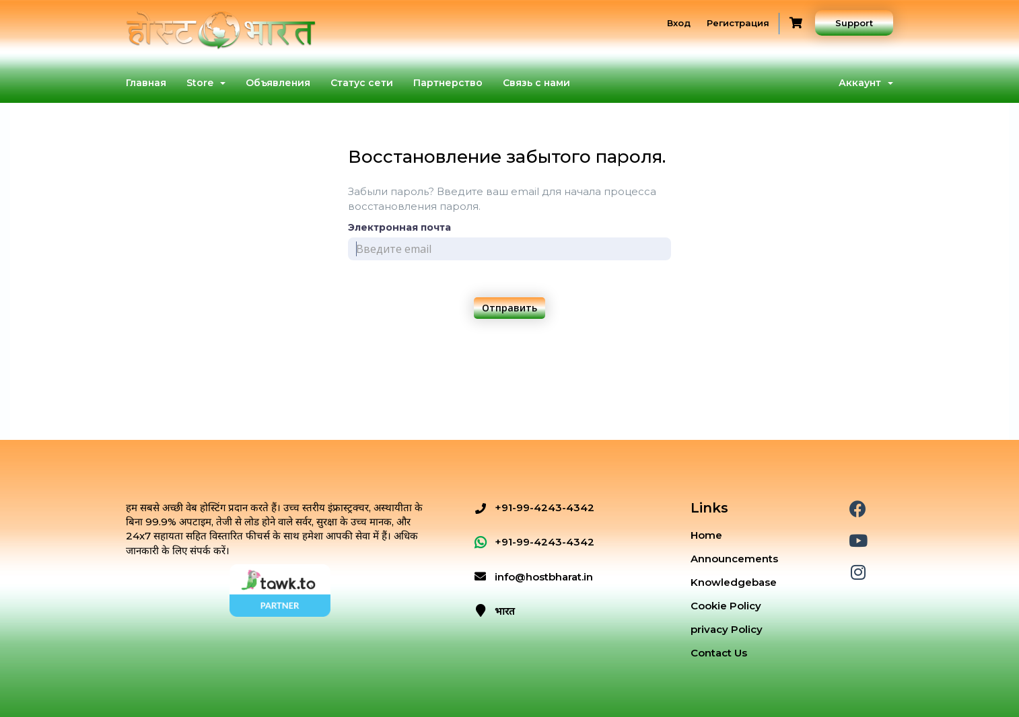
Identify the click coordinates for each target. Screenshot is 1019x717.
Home (706, 535)
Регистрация (738, 22)
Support (854, 22)
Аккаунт (866, 83)
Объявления (278, 83)
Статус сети (361, 83)
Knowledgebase (734, 582)
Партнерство (448, 83)
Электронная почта (399, 227)
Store (205, 83)
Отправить (509, 307)
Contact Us (719, 652)
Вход (679, 22)
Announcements (734, 558)
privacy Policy (727, 629)
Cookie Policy (726, 605)
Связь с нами (536, 83)
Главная (146, 83)
